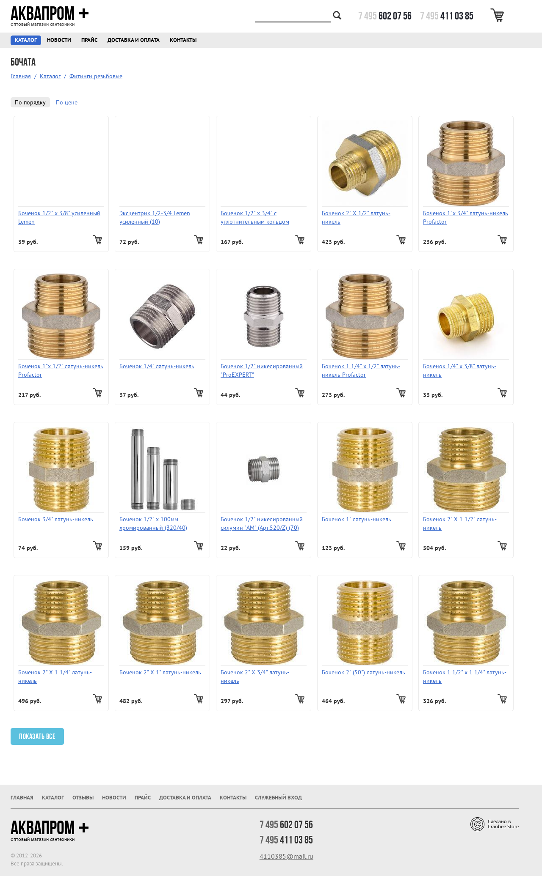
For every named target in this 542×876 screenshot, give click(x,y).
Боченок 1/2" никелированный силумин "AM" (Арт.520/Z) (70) (262, 523)
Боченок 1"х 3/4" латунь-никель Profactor (465, 217)
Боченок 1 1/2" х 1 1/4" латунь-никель (464, 676)
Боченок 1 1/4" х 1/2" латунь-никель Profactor (361, 370)
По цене (66, 102)
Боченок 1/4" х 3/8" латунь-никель (459, 370)
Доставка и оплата (134, 40)
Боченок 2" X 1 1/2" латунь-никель (460, 523)
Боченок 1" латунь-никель (356, 519)
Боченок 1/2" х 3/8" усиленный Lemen (59, 217)
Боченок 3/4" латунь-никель (55, 519)
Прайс (89, 40)
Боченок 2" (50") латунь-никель (363, 672)
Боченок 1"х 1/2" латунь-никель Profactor (60, 370)
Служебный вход (278, 797)
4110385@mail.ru (286, 856)
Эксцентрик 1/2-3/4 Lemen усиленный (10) (154, 217)
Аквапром (50, 13)
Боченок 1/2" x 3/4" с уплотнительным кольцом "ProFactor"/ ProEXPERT (255, 217)
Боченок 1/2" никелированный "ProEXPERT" (262, 370)
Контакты (183, 40)
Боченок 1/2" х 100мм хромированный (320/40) (153, 523)
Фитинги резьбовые (95, 76)
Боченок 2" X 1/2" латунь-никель (356, 217)
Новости (59, 40)
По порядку (30, 102)
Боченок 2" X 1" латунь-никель (160, 672)
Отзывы (83, 797)
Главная (21, 76)
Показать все (37, 736)
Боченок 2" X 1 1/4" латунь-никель (55, 676)
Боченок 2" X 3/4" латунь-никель (255, 676)
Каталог (26, 40)
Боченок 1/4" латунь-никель (156, 366)
